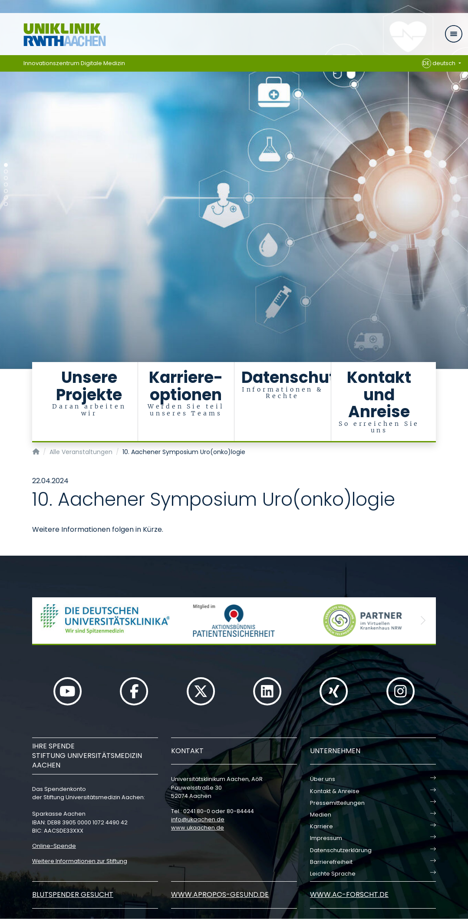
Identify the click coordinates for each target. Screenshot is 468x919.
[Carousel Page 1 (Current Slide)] (6, 165)
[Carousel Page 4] (6, 185)
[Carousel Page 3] (6, 178)
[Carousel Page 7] (6, 204)
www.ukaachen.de (197, 827)
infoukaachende (197, 819)
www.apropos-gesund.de (220, 894)
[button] (45, 620)
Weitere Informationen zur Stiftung (79, 861)
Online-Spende (54, 846)
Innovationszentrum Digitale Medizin (74, 63)
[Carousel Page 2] (6, 172)
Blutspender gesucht (72, 894)
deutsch (439, 63)
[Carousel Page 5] (6, 191)
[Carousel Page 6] (6, 198)
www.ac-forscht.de (349, 894)
